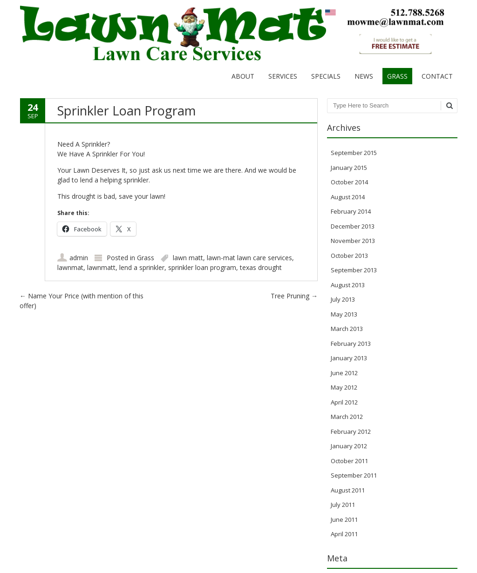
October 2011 (349, 461)
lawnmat (70, 267)
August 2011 (348, 490)
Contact (437, 76)
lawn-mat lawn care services (249, 257)
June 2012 (344, 373)
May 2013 (344, 314)
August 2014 (348, 197)
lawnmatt (101, 267)
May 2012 (344, 387)
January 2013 (349, 358)
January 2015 (349, 167)
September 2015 (354, 152)
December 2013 (353, 226)
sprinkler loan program (202, 267)
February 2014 (351, 211)
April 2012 (344, 402)
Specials (326, 76)
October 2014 (349, 182)
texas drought (261, 267)
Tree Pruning (294, 295)
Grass (397, 76)
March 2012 (347, 416)
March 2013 (347, 328)
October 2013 (349, 255)
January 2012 (349, 446)
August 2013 (348, 285)
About (243, 76)
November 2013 (353, 240)
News (363, 76)
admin (78, 257)
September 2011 (354, 475)
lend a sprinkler (141, 267)
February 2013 (351, 343)
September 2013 (354, 270)
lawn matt (188, 257)
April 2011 (344, 534)
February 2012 (351, 431)
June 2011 (344, 519)
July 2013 (343, 299)
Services (282, 76)
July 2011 (343, 504)
